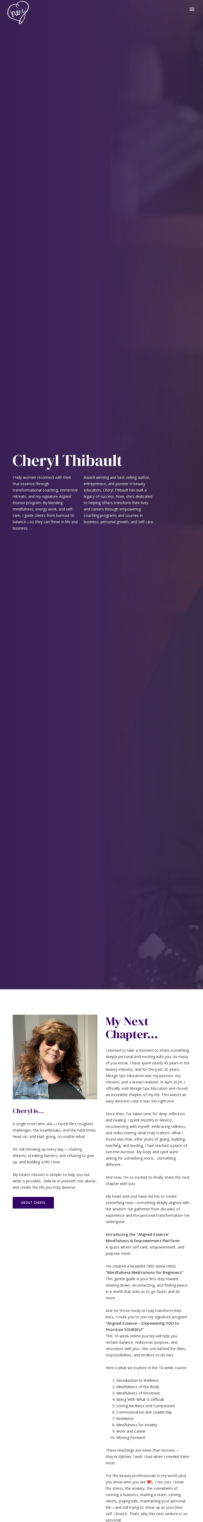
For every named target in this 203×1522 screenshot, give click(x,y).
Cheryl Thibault (67, 460)
